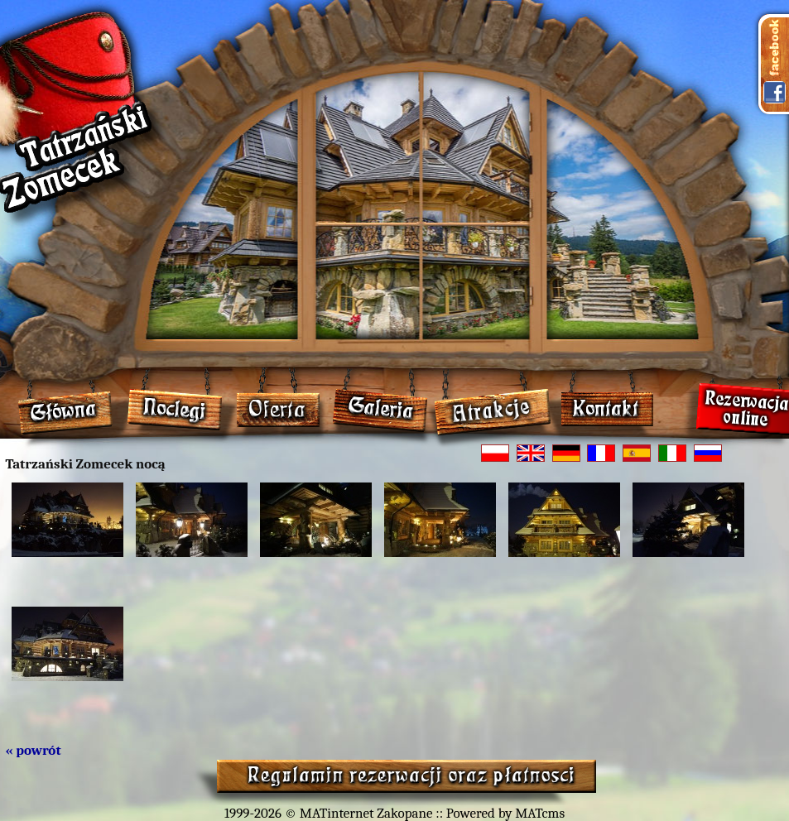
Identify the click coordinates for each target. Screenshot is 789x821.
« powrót (33, 750)
